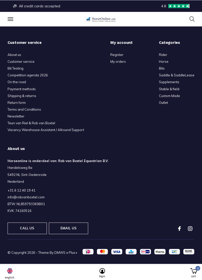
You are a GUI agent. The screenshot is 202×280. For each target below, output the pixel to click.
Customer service (21, 61)
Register (116, 55)
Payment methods (22, 89)
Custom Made (169, 96)
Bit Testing (15, 68)
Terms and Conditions (24, 109)
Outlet (163, 103)
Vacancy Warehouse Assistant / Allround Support (46, 130)
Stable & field (169, 89)
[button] (11, 19)
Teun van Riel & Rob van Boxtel (31, 123)
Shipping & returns (22, 96)
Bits (162, 68)
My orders (118, 61)
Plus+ (73, 253)
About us (14, 55)
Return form (17, 103)
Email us (68, 228)
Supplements (169, 82)
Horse (164, 61)
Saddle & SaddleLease (176, 75)
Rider (163, 55)
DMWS (59, 253)
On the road (17, 82)
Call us (27, 228)
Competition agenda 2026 (28, 75)
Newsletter (16, 116)
